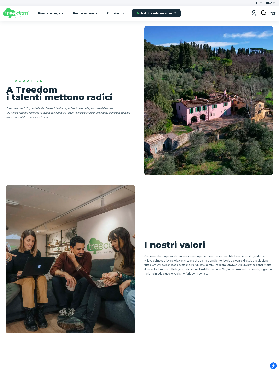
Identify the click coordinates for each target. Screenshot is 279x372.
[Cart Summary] (273, 13)
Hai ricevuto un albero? (156, 13)
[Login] (253, 13)
